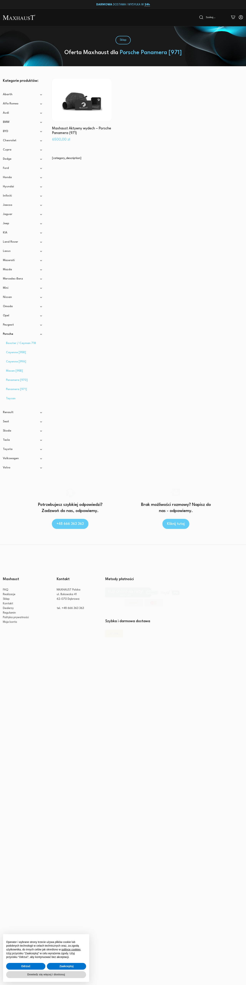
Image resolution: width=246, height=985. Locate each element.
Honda (22, 177)
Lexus (22, 251)
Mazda (22, 269)
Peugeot (22, 325)
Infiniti (22, 196)
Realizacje (9, 628)
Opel (22, 315)
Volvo (22, 477)
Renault (22, 422)
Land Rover (22, 242)
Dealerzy (8, 642)
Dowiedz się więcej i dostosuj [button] (46, 974)
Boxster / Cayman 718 (21, 353)
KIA (22, 232)
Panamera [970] (17, 390)
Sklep (6, 633)
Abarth (22, 94)
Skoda (22, 440)
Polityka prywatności (16, 651)
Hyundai (22, 186)
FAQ (5, 623)
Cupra (22, 149)
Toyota (22, 459)
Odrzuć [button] (25, 966)
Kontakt (8, 637)
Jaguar (22, 214)
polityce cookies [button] (71, 949)
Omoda (22, 306)
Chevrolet (22, 140)
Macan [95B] (14, 381)
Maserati (22, 260)
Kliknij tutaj (176, 544)
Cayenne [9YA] (16, 371)
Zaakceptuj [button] (66, 966)
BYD (22, 131)
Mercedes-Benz (22, 278)
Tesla (22, 450)
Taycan (11, 408)
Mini (22, 288)
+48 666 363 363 (70, 544)
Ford (22, 168)
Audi (22, 113)
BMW (22, 122)
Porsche (22, 339)
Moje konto (10, 656)
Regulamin (9, 646)
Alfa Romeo (22, 103)
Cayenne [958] (16, 362)
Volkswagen (22, 468)
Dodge (22, 159)
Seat (22, 431)
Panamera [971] (16, 399)
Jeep (22, 223)
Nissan (22, 297)
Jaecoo (22, 205)
